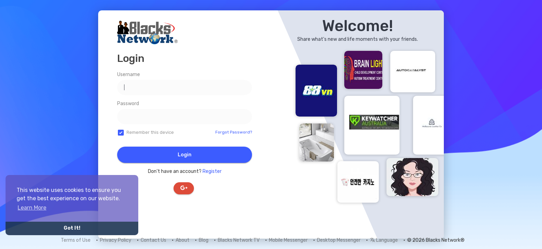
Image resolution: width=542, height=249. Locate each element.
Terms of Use (76, 240)
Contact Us (153, 240)
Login (184, 155)
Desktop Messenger (339, 240)
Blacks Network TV (239, 240)
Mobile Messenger (288, 240)
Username (128, 74)
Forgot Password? (233, 132)
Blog (203, 240)
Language (384, 240)
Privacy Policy (115, 240)
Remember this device (150, 132)
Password (128, 104)
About (182, 240)
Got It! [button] (72, 228)
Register (212, 171)
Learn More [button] (32, 207)
